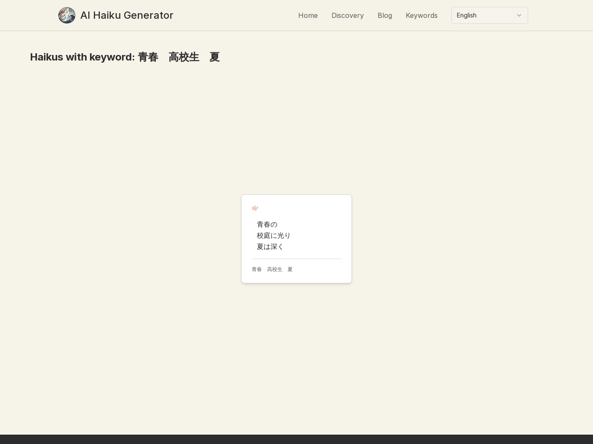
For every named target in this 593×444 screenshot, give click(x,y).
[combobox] (489, 15)
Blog (385, 15)
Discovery (347, 15)
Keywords (422, 15)
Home (308, 15)
